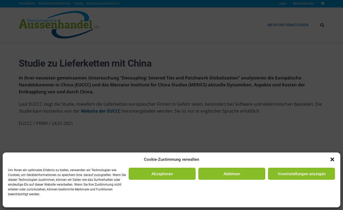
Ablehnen (231, 173)
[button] (332, 159)
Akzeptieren (162, 173)
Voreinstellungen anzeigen (302, 173)
